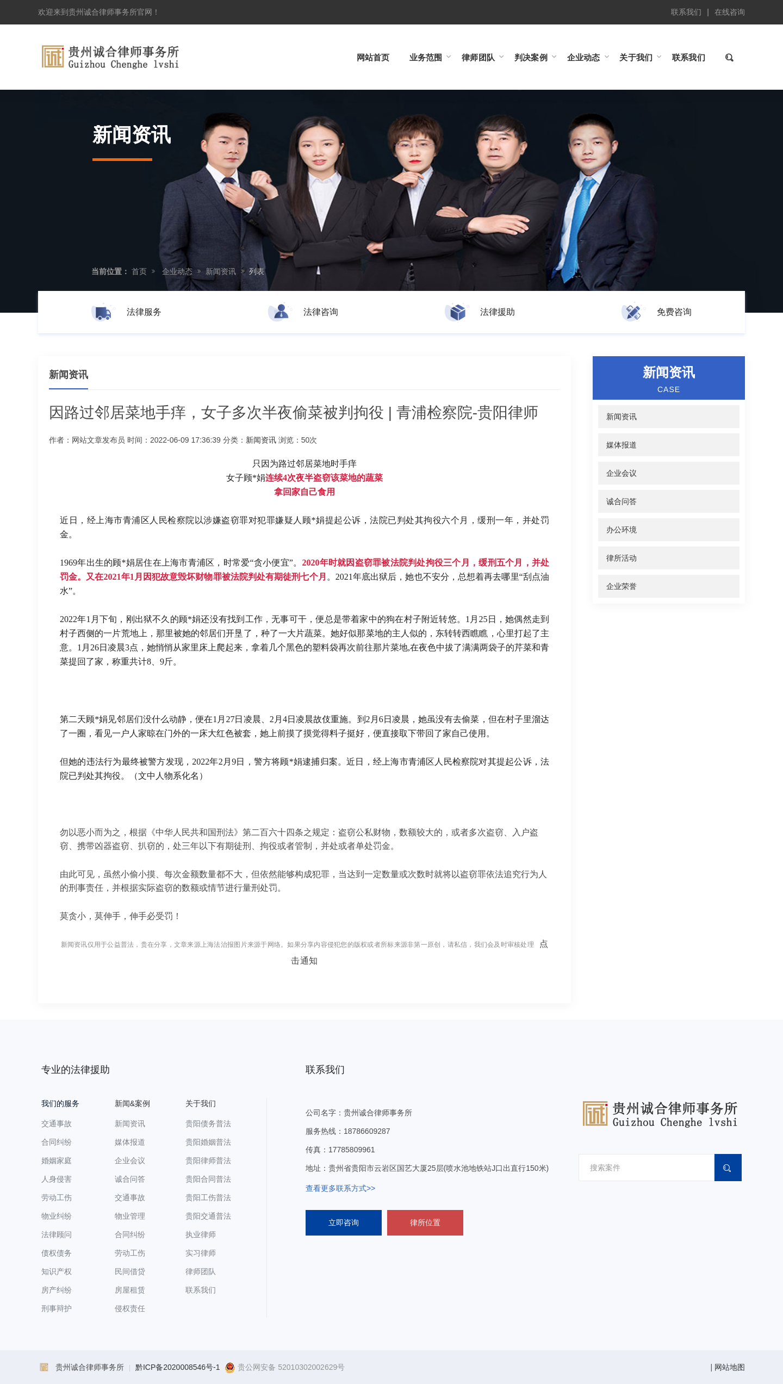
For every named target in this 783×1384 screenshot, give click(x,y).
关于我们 (200, 1103)
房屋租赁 (130, 1290)
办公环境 (621, 529)
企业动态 (177, 271)
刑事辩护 (56, 1308)
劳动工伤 (56, 1197)
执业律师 (200, 1234)
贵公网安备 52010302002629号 (285, 1367)
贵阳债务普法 (208, 1123)
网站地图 (729, 1367)
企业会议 (621, 473)
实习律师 (200, 1253)
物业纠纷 (56, 1216)
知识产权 (56, 1271)
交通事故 (56, 1123)
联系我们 (686, 12)
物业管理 (130, 1216)
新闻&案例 (132, 1103)
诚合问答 (621, 501)
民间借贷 (130, 1271)
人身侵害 (56, 1179)
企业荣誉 (621, 586)
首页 (139, 271)
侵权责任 (130, 1308)
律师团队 (200, 1271)
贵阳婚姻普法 (208, 1142)
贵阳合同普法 (208, 1179)
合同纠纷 (56, 1142)
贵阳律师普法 (208, 1160)
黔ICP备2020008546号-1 (177, 1367)
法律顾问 (56, 1234)
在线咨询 (729, 12)
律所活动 (621, 558)
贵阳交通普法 (208, 1216)
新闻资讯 (221, 271)
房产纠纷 (56, 1290)
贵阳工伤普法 (208, 1197)
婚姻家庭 (56, 1160)
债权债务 (56, 1253)
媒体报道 (621, 444)
